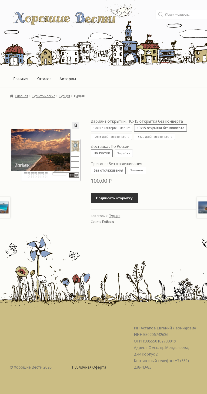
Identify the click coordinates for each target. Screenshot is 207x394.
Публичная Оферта (89, 367)
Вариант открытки (137, 121)
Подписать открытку (114, 198)
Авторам (68, 78)
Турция (64, 96)
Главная (20, 78)
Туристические (43, 96)
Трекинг (116, 163)
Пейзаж (108, 221)
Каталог (44, 78)
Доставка (110, 146)
